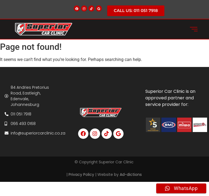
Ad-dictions (131, 174)
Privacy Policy (81, 174)
